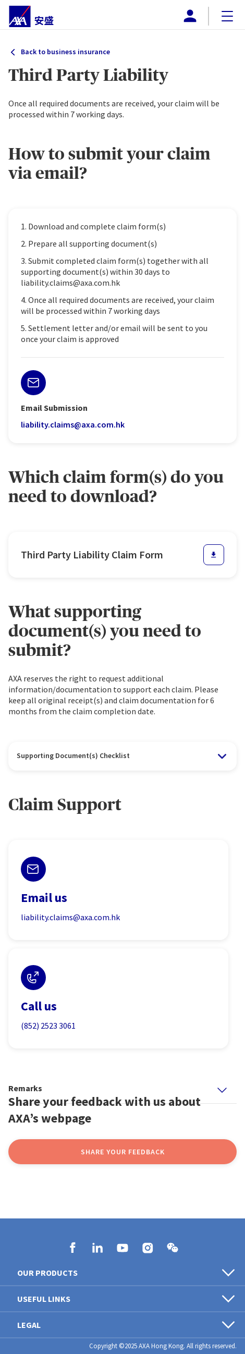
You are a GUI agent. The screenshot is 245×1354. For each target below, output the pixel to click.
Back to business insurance (65, 51)
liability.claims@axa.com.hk (73, 424)
